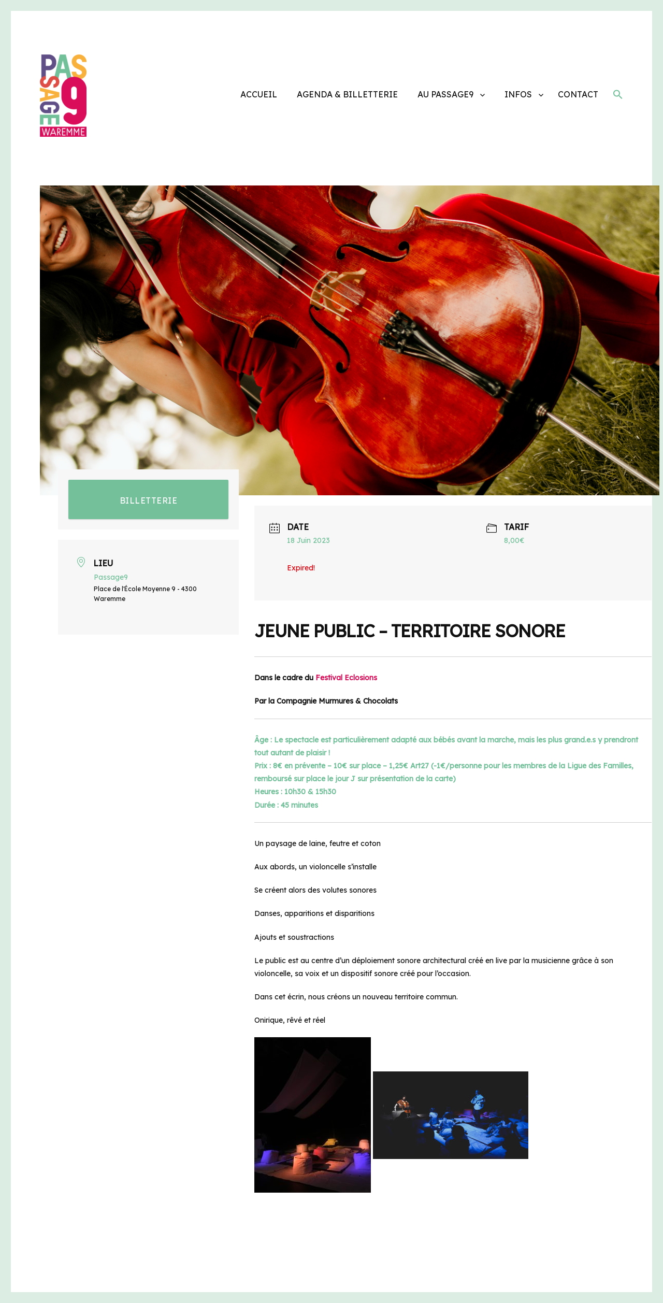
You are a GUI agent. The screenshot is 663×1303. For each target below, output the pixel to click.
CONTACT (578, 94)
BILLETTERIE (149, 500)
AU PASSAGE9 (445, 94)
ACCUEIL (258, 94)
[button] (618, 96)
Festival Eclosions (346, 677)
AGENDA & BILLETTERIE (347, 94)
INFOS (518, 94)
